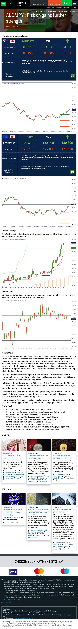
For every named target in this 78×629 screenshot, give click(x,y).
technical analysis (19, 474)
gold (18, 477)
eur (7, 521)
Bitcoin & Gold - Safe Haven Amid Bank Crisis (62, 456)
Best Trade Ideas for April (11, 456)
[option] (13, 571)
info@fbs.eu (7, 603)
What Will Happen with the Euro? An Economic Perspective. (12, 511)
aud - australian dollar (61, 548)
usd (22, 476)
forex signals (9, 477)
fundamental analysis (12, 470)
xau (4, 479)
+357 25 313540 (8, 600)
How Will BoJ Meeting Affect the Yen (62, 510)
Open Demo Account (37, 4)
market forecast (10, 472)
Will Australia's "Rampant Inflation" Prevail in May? (38, 510)
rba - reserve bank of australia (39, 529)
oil (12, 521)
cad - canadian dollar (12, 476)
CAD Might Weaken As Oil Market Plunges (38, 456)
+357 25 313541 (18, 600)
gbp (22, 470)
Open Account (53, 4)
